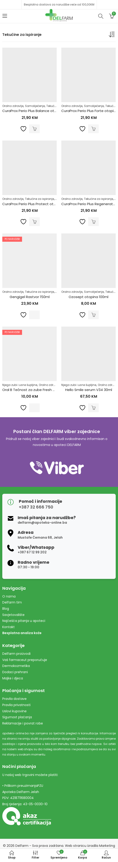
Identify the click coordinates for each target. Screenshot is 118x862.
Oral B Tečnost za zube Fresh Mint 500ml (36, 389)
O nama (9, 596)
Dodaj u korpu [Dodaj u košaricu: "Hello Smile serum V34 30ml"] (93, 407)
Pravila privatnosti (16, 705)
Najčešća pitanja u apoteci (23, 620)
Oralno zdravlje (12, 106)
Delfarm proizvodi (16, 653)
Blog (5, 608)
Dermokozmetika (16, 666)
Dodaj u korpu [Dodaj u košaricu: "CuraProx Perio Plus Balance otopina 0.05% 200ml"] (34, 128)
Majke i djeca (12, 678)
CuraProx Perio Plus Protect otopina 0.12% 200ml (43, 203)
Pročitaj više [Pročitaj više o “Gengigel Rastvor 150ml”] (34, 314)
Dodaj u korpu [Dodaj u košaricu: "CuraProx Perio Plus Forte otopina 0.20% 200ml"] (93, 128)
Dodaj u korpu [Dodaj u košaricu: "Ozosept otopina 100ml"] (93, 314)
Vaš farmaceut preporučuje (24, 660)
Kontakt (8, 627)
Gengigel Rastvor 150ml (30, 296)
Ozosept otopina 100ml (88, 296)
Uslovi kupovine (14, 711)
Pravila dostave (14, 698)
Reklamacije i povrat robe (22, 723)
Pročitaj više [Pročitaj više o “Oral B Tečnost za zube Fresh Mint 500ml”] (34, 407)
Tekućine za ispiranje (39, 199)
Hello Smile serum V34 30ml (88, 389)
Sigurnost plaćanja (17, 717)
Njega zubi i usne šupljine (19, 385)
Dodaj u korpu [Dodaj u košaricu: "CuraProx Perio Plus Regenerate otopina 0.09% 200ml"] (93, 221)
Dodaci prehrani (15, 672)
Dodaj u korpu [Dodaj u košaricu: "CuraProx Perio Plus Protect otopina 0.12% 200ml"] (34, 221)
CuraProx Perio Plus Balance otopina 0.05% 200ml (44, 110)
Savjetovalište (13, 614)
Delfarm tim (12, 602)
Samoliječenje (35, 106)
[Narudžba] (112, 35)
